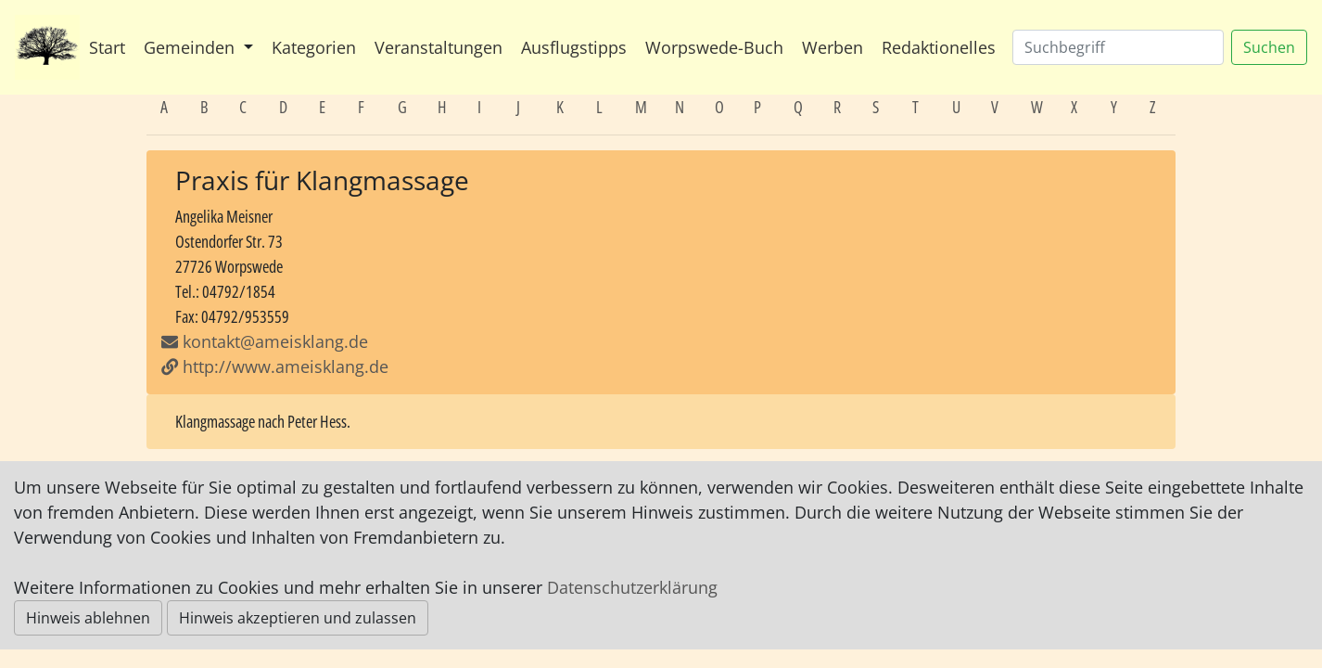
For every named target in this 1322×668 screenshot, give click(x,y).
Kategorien (314, 47)
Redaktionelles (939, 47)
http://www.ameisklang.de (274, 366)
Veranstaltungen (438, 47)
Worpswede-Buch (714, 47)
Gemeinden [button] (191, 47)
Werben (832, 47)
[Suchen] (1118, 47)
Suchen (1269, 47)
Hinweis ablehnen (88, 618)
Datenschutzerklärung (632, 587)
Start (107, 47)
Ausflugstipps (574, 47)
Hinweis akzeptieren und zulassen (297, 618)
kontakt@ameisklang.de (275, 341)
